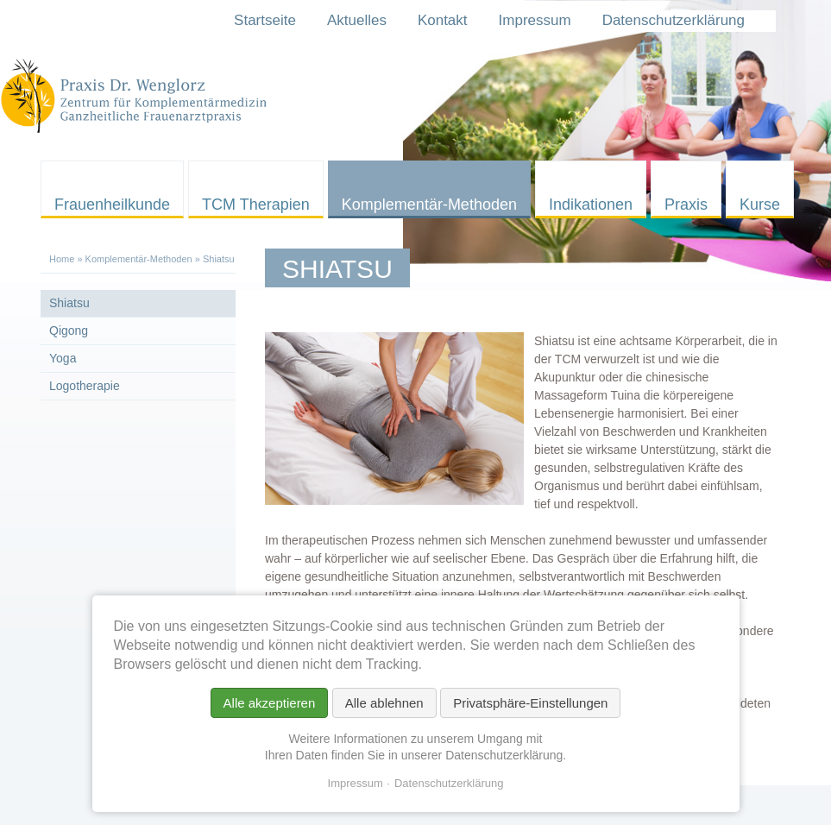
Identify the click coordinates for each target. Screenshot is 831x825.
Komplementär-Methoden (138, 259)
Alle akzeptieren (269, 703)
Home (61, 259)
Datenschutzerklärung (448, 783)
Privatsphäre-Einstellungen (530, 703)
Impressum (355, 783)
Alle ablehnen (384, 703)
